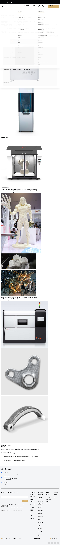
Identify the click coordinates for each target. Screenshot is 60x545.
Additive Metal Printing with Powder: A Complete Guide (51, 23)
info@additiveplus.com (8, 484)
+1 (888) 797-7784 (8, 479)
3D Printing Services (26, 6)
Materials (20, 6)
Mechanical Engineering (15, 17)
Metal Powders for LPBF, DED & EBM (32, 504)
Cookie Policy (48, 499)
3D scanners (32, 496)
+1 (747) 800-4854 (12, 478)
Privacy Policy (48, 497)
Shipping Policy (48, 504)
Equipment (14, 6)
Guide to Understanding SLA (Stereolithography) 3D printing (15, 460)
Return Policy (48, 503)
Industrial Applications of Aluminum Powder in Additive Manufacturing (52, 30)
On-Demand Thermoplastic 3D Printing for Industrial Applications (40, 524)
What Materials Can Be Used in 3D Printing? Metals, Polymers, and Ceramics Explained (52, 37)
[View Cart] (43, 6)
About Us (34, 6)
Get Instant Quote (52, 6)
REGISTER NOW (4, 446)
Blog (38, 6)
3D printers (32, 494)
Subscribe (25, 500)
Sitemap (47, 501)
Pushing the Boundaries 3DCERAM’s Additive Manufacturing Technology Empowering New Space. (21, 456)
